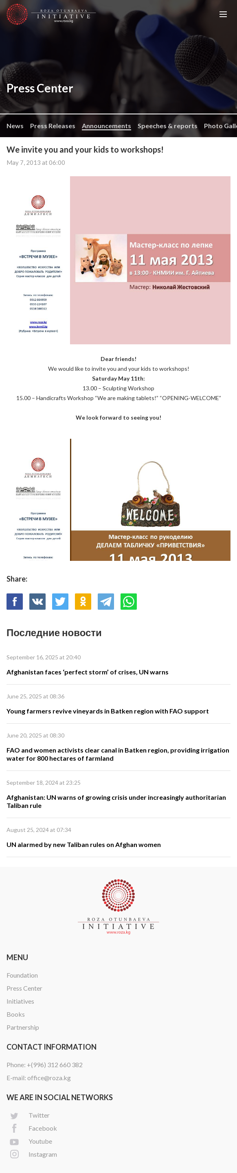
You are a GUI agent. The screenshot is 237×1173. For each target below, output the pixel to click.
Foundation (22, 975)
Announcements (106, 125)
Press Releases (52, 125)
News (15, 125)
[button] (223, 14)
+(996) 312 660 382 (55, 1064)
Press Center (24, 988)
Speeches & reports (168, 125)
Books (16, 1014)
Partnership (23, 1027)
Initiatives (20, 1001)
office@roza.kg (49, 1077)
